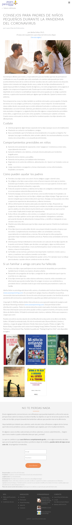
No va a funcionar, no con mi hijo (46, 512)
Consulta (22, 497)
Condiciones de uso (8, 502)
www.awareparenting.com (13, 293)
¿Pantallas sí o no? (46, 507)
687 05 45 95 (62, 504)
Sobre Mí (22, 505)
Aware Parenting (24, 502)
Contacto (22, 508)
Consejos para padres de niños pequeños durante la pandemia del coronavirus (46, 500)
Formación (23, 500)
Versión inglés (36, 37)
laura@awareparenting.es (61, 502)
